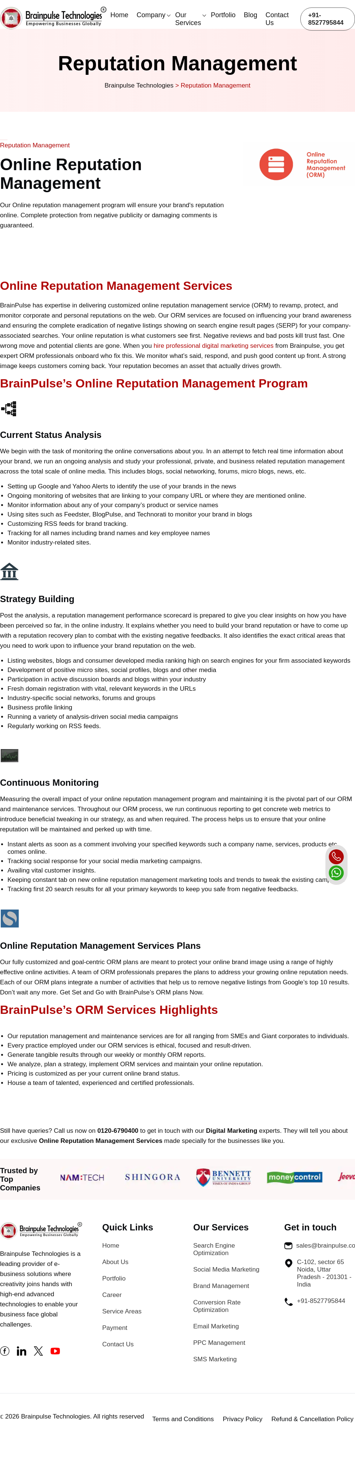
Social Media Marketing (226, 1269)
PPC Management (219, 1342)
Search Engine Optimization (214, 1249)
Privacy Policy (243, 1419)
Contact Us (277, 19)
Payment (114, 1327)
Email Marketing (216, 1326)
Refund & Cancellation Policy (312, 1419)
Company (151, 15)
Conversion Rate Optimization (217, 1306)
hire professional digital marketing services (213, 345)
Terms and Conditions (183, 1419)
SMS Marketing (215, 1359)
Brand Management (221, 1286)
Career (112, 1294)
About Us (115, 1262)
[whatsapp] (336, 872)
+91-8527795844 (326, 19)
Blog (250, 15)
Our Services (188, 19)
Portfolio (223, 15)
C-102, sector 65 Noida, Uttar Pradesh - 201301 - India (318, 1273)
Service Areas (122, 1311)
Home (119, 15)
